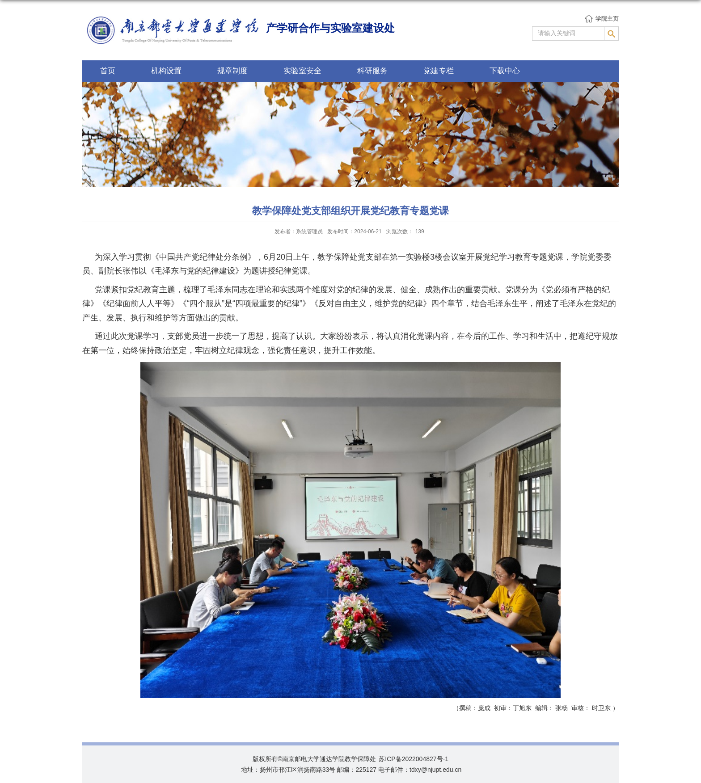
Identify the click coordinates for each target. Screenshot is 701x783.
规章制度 (232, 71)
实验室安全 (302, 71)
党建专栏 (438, 71)
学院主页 (607, 18)
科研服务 (372, 71)
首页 (107, 71)
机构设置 (166, 71)
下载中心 (505, 71)
